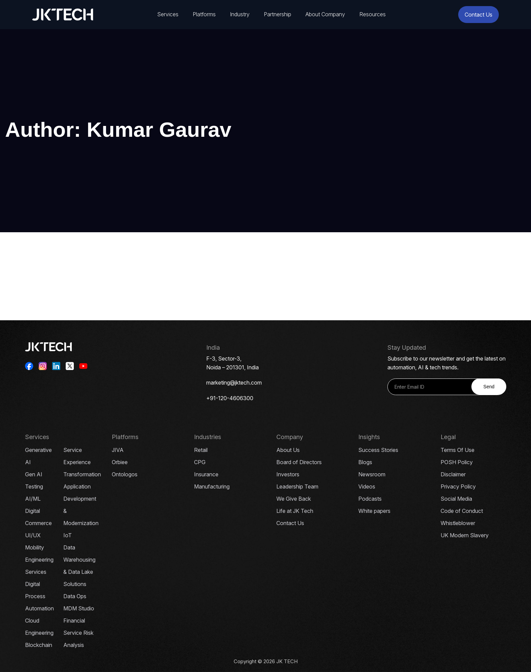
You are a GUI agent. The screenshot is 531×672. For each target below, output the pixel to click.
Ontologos (124, 474)
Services (167, 14)
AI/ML (33, 498)
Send (488, 386)
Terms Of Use (457, 450)
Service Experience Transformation (82, 462)
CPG (200, 462)
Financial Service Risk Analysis (78, 632)
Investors (287, 474)
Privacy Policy (458, 486)
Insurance (206, 474)
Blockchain (38, 645)
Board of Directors (299, 462)
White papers (374, 510)
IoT (67, 535)
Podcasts (370, 498)
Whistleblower (458, 523)
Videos (366, 486)
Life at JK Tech (294, 510)
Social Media (456, 498)
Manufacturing (212, 486)
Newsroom (371, 474)
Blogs (365, 462)
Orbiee (120, 462)
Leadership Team (297, 486)
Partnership (277, 14)
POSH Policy (457, 462)
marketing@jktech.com (234, 382)
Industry (240, 14)
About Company (325, 14)
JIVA (118, 450)
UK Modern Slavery (465, 535)
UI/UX (33, 535)
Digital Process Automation (39, 596)
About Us (288, 450)
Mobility (34, 547)
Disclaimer (453, 474)
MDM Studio (78, 608)
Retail (201, 450)
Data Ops (74, 596)
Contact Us (478, 14)
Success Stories (378, 450)
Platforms (204, 14)
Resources (372, 14)
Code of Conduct (462, 510)
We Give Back (293, 498)
